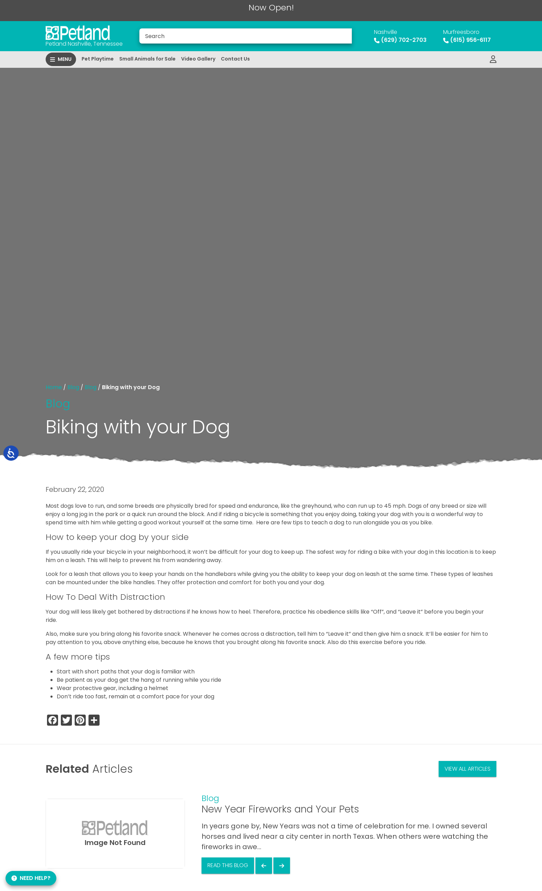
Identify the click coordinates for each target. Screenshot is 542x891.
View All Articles (467, 769)
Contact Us (235, 58)
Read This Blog (227, 865)
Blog (73, 387)
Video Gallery (198, 58)
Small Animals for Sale (147, 58)
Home (54, 387)
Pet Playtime (98, 58)
